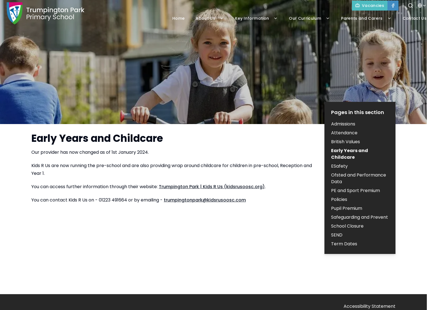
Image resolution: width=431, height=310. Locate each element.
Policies (339, 199)
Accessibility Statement (369, 306)
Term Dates (344, 244)
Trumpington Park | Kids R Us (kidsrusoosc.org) (212, 186)
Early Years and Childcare (349, 153)
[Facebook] (393, 6)
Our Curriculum (309, 18)
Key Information (256, 18)
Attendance (344, 133)
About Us (210, 18)
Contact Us (415, 18)
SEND (336, 235)
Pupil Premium (346, 208)
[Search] (410, 5)
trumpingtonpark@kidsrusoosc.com (205, 200)
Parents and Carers (366, 18)
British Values (345, 141)
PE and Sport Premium (355, 190)
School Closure (347, 226)
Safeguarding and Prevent (359, 217)
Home (178, 18)
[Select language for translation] (422, 6)
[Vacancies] (369, 6)
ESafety (339, 166)
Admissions (343, 124)
